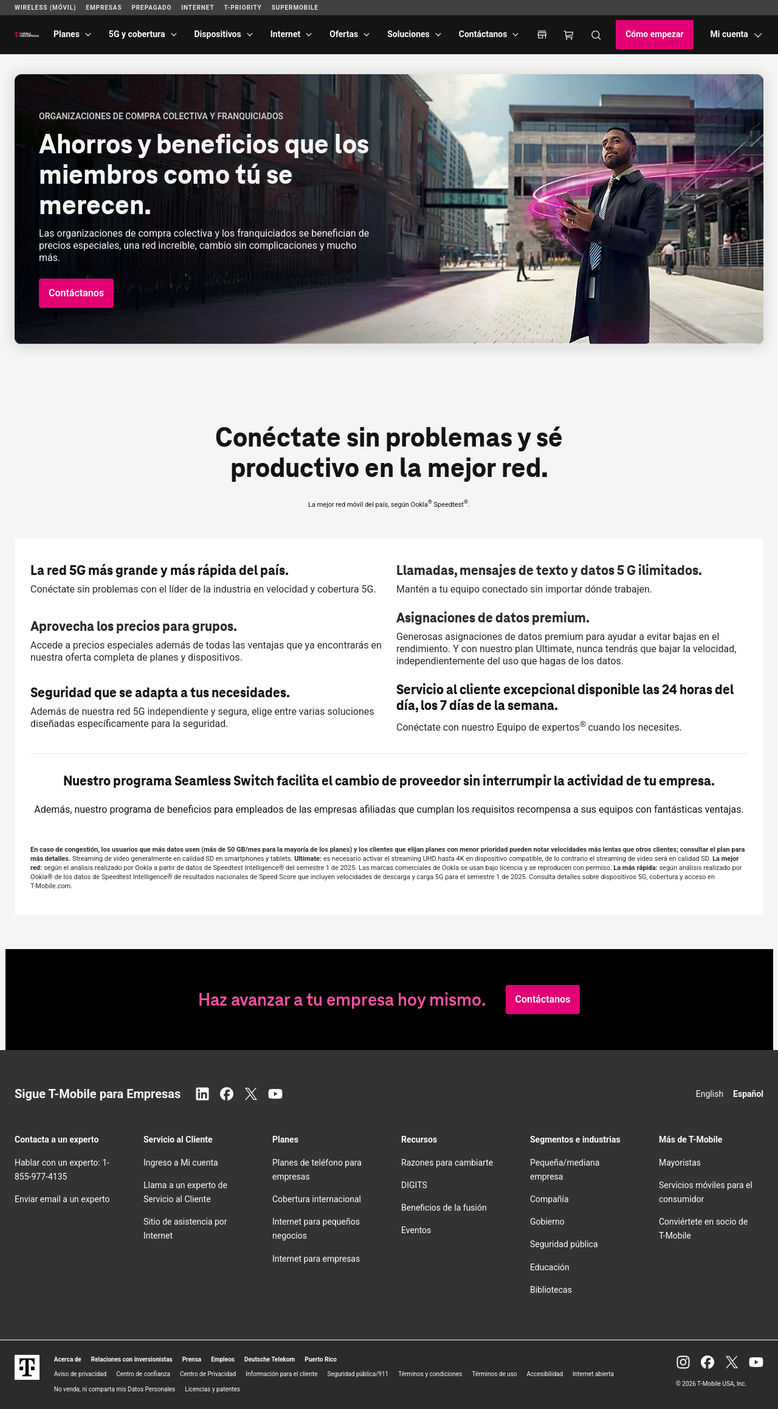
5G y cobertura (137, 34)
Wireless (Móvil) (45, 7)
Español (748, 1094)
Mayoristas (680, 1162)
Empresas (104, 7)
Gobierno (547, 1221)
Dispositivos (217, 34)
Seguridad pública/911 (358, 1374)
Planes (66, 34)
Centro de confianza (143, 1374)
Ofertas (343, 34)
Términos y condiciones (430, 1374)
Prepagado (151, 7)
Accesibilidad (545, 1374)
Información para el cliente (281, 1374)
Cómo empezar (654, 34)
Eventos (416, 1230)
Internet (285, 34)
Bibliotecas (551, 1290)
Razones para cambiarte (447, 1162)
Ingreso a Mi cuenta (180, 1162)
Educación (550, 1267)
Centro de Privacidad (208, 1374)
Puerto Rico (321, 1359)
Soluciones (408, 34)
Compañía (549, 1199)
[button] (76, 293)
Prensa (192, 1359)
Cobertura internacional (316, 1199)
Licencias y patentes (212, 1389)
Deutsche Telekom (269, 1359)
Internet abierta (593, 1374)
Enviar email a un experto (62, 1199)
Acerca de (67, 1359)
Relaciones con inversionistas (132, 1359)
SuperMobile (295, 7)
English (709, 1094)
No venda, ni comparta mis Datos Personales (115, 1389)
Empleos (223, 1359)
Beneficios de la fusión (444, 1207)
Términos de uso (494, 1374)
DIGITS (414, 1185)
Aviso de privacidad (80, 1374)
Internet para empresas (316, 1259)
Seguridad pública (564, 1244)
